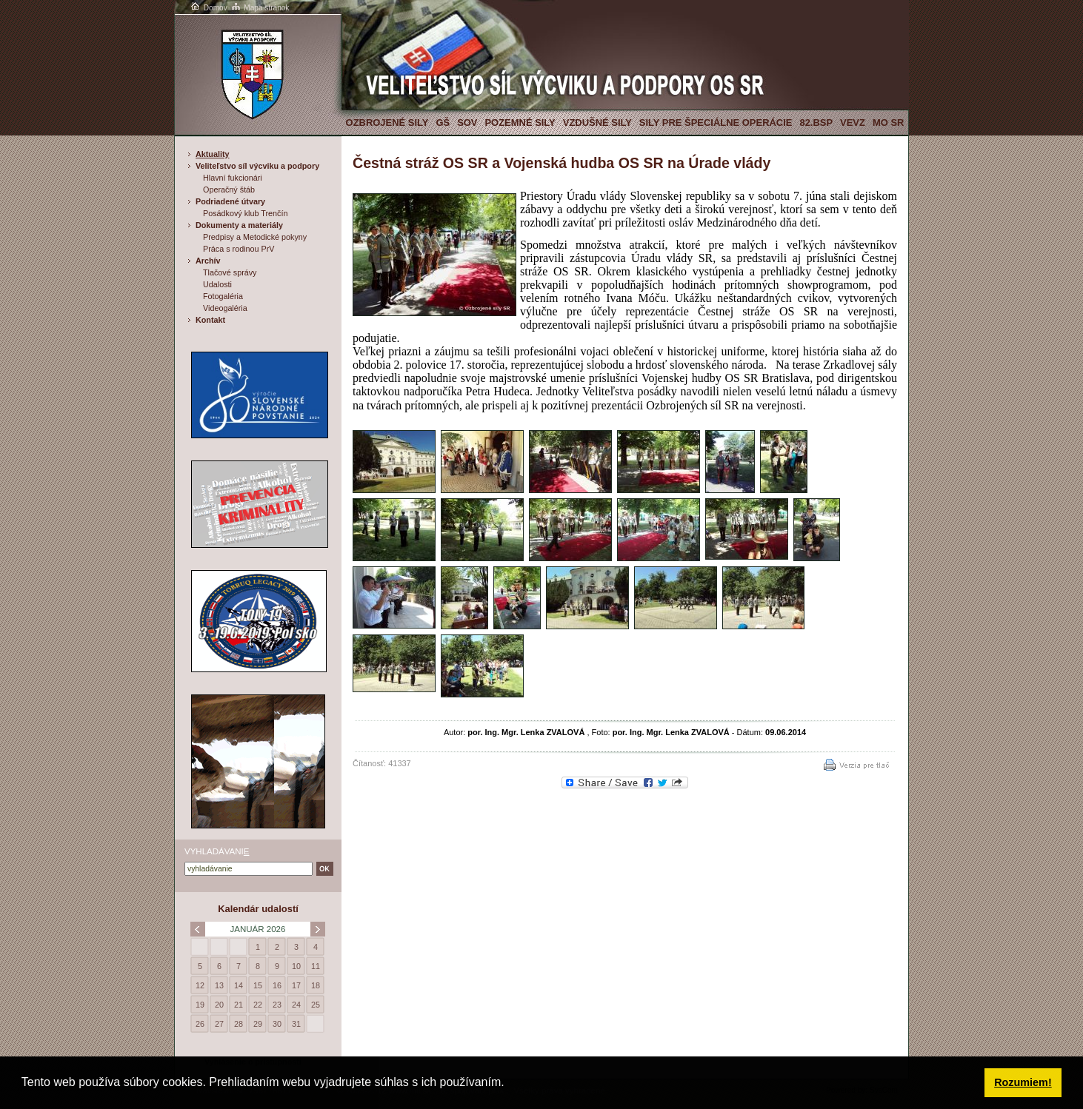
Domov (208, 8)
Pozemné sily (519, 122)
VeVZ (852, 122)
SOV (467, 122)
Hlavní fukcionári (232, 177)
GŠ (443, 122)
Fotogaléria (223, 296)
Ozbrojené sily (387, 122)
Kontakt (210, 319)
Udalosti (217, 284)
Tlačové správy (230, 272)
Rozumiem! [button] (1023, 1082)
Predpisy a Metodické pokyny (255, 236)
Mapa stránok (260, 8)
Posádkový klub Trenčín (245, 213)
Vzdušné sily (597, 122)
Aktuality (213, 154)
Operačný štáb (229, 189)
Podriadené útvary (230, 201)
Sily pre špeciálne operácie (716, 122)
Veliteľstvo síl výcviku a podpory (257, 165)
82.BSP (816, 122)
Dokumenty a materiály (239, 225)
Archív (208, 260)
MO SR (888, 122)
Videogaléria (225, 308)
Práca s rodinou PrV (238, 248)
